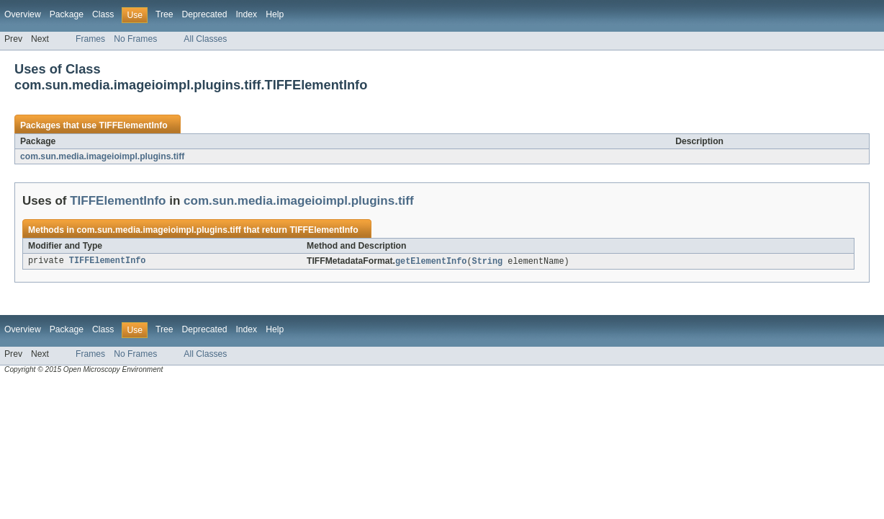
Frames (90, 39)
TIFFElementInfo (133, 125)
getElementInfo (431, 261)
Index (246, 14)
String (487, 261)
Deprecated (204, 14)
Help (275, 14)
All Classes (205, 39)
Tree (164, 14)
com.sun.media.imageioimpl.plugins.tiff (102, 156)
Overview (22, 14)
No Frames (135, 39)
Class (103, 14)
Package (67, 14)
